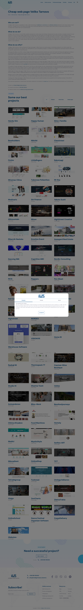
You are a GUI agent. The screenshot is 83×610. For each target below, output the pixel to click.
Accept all (41, 312)
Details (41, 300)
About (59, 300)
